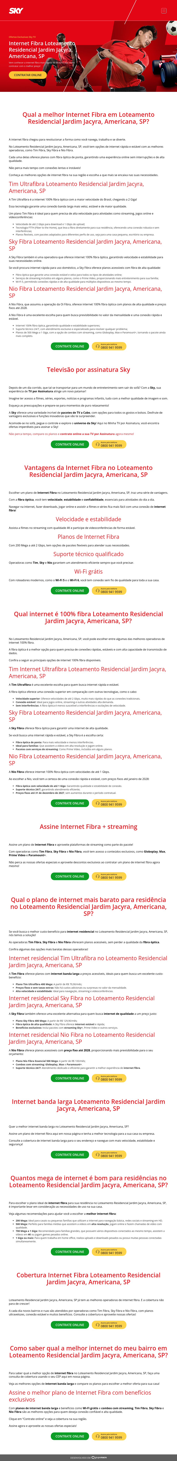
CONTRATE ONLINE (69, 346)
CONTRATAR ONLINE (28, 75)
